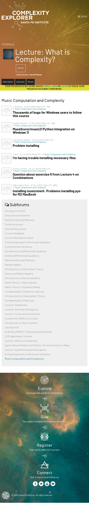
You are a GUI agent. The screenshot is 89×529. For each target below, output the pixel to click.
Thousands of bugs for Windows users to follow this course (47, 114)
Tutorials (8, 44)
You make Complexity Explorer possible (44, 421)
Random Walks (13, 265)
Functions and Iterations (18, 247)
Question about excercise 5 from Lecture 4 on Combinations (46, 176)
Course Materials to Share (19, 238)
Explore (44, 389)
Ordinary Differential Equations (22, 256)
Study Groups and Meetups (19, 220)
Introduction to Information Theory (24, 269)
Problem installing (26, 145)
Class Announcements (17, 215)
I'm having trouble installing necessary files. (45, 158)
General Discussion (15, 229)
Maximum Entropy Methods (20, 260)
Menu (84, 16)
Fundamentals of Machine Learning (24, 291)
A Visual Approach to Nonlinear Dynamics (27, 242)
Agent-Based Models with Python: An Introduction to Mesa (37, 345)
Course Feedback (14, 233)
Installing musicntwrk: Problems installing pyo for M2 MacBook (47, 192)
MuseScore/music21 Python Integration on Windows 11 (44, 131)
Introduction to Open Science (21, 323)
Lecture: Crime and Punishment (22, 314)
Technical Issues (14, 224)
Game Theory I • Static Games (21, 282)
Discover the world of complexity (44, 393)
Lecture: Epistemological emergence (25, 350)
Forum (30, 82)
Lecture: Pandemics (16, 305)
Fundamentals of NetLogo (19, 300)
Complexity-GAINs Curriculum (21, 318)
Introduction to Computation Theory (25, 296)
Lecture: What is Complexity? (21, 341)
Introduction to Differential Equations (26, 251)
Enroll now (50, 86)
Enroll (21, 68)
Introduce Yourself (15, 211)
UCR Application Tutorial (18, 336)
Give (44, 417)
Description (8, 82)
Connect (44, 473)
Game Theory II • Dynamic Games (22, 287)
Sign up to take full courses (44, 450)
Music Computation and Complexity (30, 109)
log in (64, 86)
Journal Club (12, 327)
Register (44, 445)
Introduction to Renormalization (22, 278)
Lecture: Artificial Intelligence (21, 309)
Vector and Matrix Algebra (19, 273)
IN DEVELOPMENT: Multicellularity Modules (28, 332)
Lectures (20, 82)
